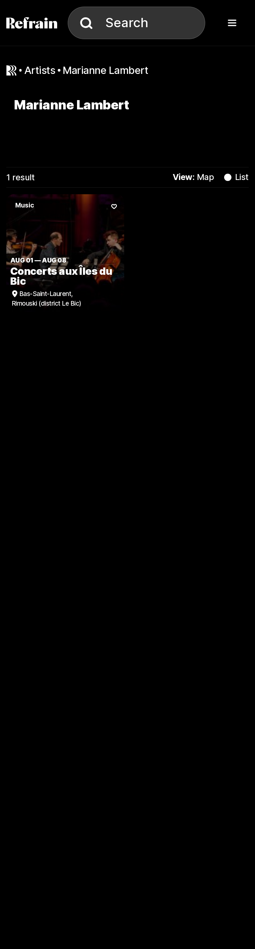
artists (39, 70)
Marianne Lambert (105, 70)
